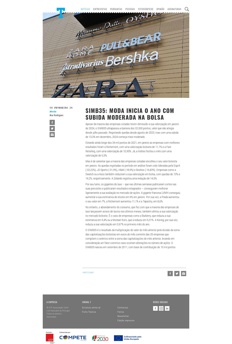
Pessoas (130, 9)
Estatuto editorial (91, 307)
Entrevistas (100, 9)
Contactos (123, 307)
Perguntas (116, 9)
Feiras (121, 311)
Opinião (160, 9)
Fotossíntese (145, 9)
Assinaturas (174, 9)
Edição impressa (126, 320)
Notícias (85, 9)
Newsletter (123, 316)
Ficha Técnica (89, 311)
